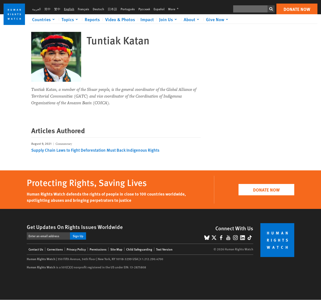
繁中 (57, 9)
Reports (92, 19)
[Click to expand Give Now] (218, 19)
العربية (36, 9)
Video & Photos (120, 19)
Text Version (164, 249)
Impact (147, 19)
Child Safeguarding (139, 249)
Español (159, 9)
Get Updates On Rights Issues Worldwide (75, 227)
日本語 (112, 9)
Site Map (116, 249)
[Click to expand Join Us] (168, 19)
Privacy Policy (76, 249)
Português (128, 9)
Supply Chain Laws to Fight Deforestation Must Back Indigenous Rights (95, 150)
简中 (47, 9)
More (174, 9)
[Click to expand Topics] (70, 19)
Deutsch (98, 9)
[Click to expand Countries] (44, 19)
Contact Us (36, 249)
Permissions (98, 249)
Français (83, 9)
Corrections (55, 249)
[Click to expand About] (192, 19)
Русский (144, 9)
